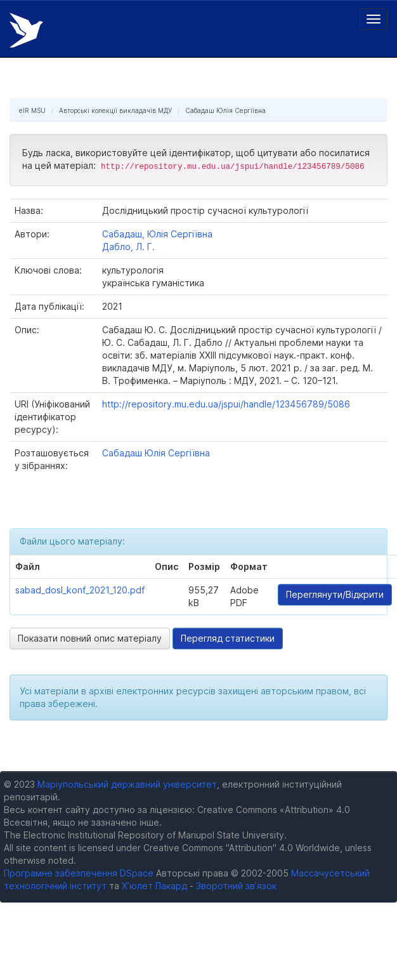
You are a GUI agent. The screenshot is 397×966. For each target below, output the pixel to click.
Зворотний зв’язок (236, 885)
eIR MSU (32, 110)
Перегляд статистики (228, 638)
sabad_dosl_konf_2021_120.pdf (80, 590)
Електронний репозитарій (26, 30)
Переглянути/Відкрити (335, 594)
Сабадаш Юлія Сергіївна (225, 110)
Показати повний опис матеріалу (90, 638)
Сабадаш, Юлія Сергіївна (157, 233)
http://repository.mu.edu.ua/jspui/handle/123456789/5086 (226, 404)
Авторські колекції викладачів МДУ (115, 110)
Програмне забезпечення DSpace (78, 873)
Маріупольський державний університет (127, 784)
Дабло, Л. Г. (128, 246)
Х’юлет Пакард (154, 885)
